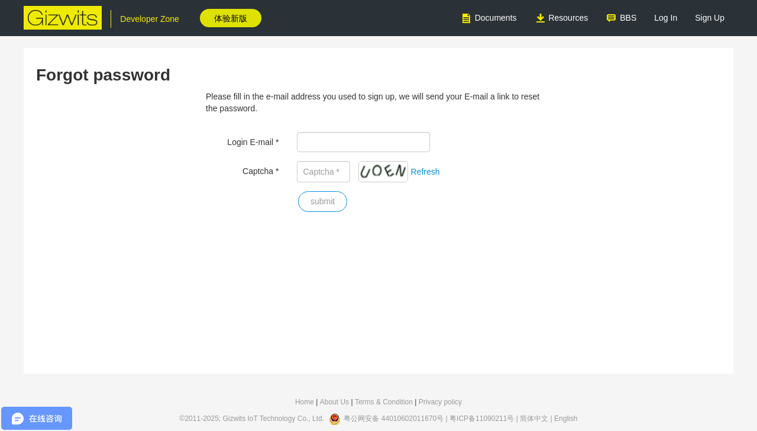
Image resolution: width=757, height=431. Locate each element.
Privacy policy (440, 402)
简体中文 (534, 419)
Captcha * (260, 171)
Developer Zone (149, 19)
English (565, 419)
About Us (334, 402)
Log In (665, 17)
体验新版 (230, 18)
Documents (489, 18)
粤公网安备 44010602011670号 (394, 419)
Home (304, 402)
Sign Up (709, 17)
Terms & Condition (384, 402)
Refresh (425, 171)
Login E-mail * (253, 142)
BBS (621, 18)
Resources (561, 18)
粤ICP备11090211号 (481, 419)
